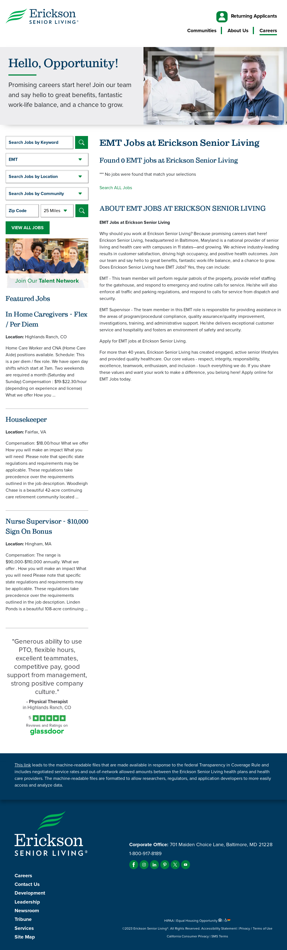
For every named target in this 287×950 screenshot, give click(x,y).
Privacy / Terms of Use (255, 928)
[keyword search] (39, 142)
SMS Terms (219, 936)
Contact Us (27, 884)
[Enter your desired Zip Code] (22, 210)
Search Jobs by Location (33, 176)
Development (30, 893)
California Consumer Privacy (188, 936)
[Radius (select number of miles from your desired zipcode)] (57, 210)
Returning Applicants (254, 16)
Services (24, 928)
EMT (13, 159)
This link (23, 765)
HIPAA (169, 920)
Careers (268, 30)
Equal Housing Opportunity (199, 920)
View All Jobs (27, 227)
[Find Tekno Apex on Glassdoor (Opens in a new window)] (47, 733)
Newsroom (27, 910)
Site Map (25, 936)
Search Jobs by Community (36, 193)
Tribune (23, 919)
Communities (201, 30)
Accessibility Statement (219, 928)
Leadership (27, 902)
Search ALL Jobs (115, 187)
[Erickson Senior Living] (42, 17)
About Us (238, 30)
